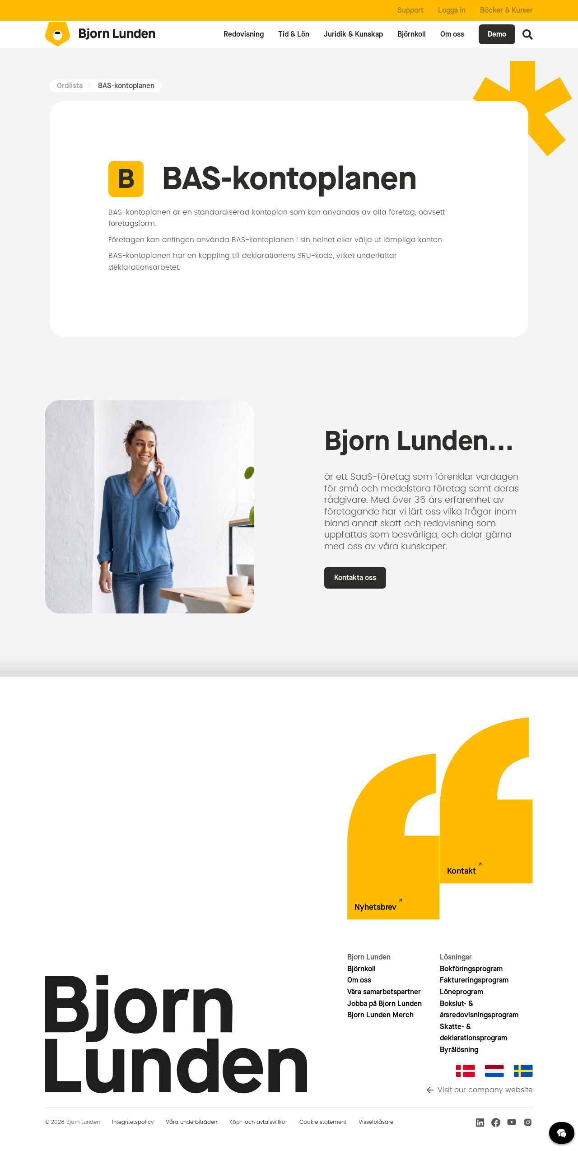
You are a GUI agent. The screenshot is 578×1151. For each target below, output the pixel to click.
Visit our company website (485, 1090)
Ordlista (70, 85)
